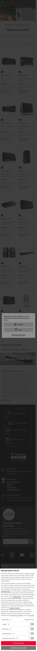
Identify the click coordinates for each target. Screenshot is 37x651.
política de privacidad (16, 615)
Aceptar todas (18, 643)
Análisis (4, 624)
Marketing (5, 629)
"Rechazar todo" (5, 591)
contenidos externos (8, 638)
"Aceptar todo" (17, 596)
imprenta (31, 615)
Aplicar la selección (18, 648)
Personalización (7, 633)
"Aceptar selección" (14, 607)
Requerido (5, 619)
